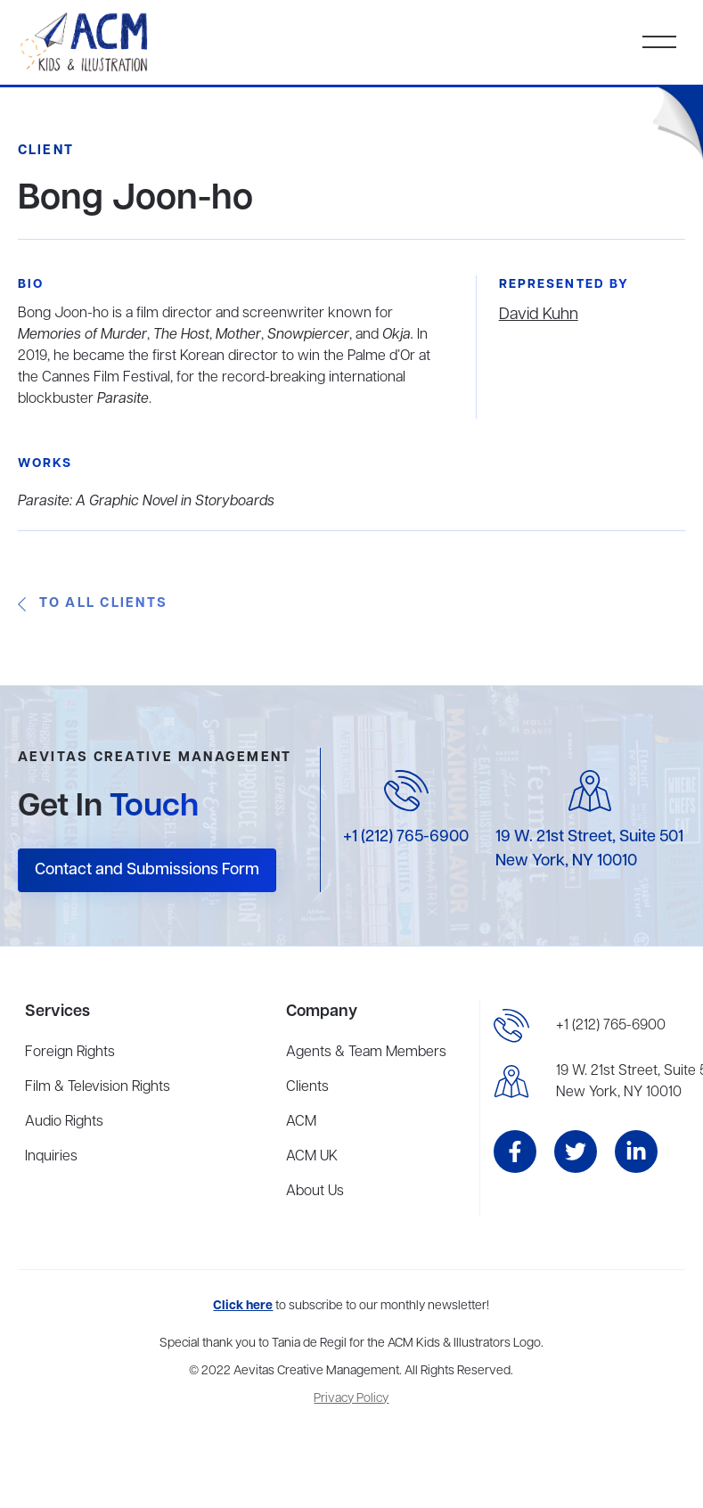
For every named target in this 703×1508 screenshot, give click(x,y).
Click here (243, 1306)
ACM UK (312, 1157)
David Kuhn (538, 314)
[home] (86, 42)
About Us (315, 1191)
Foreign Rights (70, 1052)
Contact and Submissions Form (147, 870)
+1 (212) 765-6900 (406, 837)
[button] (659, 42)
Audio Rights (64, 1122)
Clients (307, 1087)
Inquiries (51, 1157)
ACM (301, 1122)
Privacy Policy (351, 1398)
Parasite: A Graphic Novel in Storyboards (146, 502)
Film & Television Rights (97, 1087)
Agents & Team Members (366, 1052)
